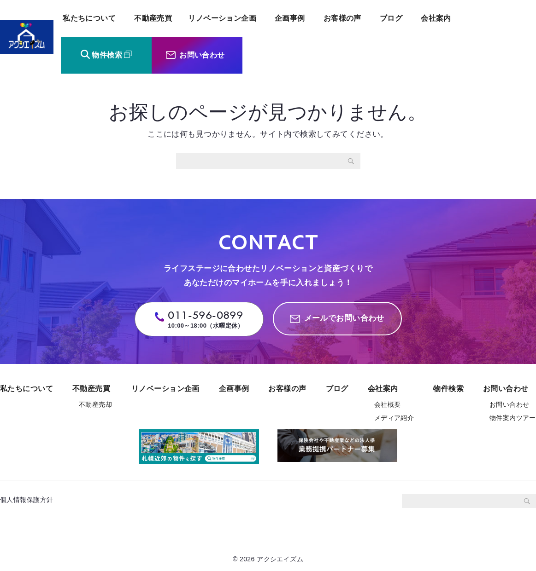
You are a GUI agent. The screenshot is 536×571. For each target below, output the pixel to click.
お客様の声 (342, 18)
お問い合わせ (202, 55)
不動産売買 (153, 18)
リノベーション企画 (222, 18)
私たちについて (89, 18)
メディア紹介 (394, 417)
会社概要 (387, 404)
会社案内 (436, 18)
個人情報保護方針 (30, 499)
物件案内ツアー (512, 417)
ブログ (391, 18)
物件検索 (107, 55)
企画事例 (290, 18)
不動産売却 (95, 404)
